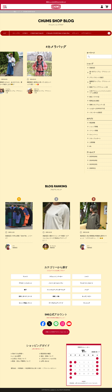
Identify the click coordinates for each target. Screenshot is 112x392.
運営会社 (13, 368)
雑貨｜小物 (56, 296)
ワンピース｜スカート (86, 283)
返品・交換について (46, 356)
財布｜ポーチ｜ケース (25, 296)
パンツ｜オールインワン (56, 283)
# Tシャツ (75, 33)
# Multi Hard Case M (37, 33)
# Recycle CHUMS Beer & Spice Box (57, 33)
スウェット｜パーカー (56, 276)
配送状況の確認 (45, 353)
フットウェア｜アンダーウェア (56, 289)
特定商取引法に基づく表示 (33, 368)
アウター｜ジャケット (25, 283)
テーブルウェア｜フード (56, 303)
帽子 (25, 289)
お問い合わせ (44, 361)
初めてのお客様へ (17, 353)
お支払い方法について (18, 358)
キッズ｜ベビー (86, 296)
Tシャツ (25, 276)
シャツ (87, 276)
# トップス (16, 33)
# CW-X (25, 33)
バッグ (87, 289)
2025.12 (94, 352)
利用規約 (20, 368)
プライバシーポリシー (49, 368)
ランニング (86, 303)
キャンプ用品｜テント (25, 303)
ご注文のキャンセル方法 (47, 358)
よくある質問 (16, 356)
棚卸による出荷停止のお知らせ (56, 2)
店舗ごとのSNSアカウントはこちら (57, 332)
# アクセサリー (86, 33)
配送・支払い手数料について (21, 361)
